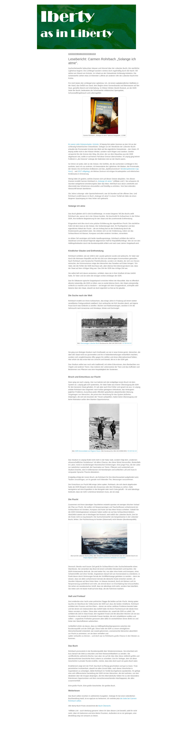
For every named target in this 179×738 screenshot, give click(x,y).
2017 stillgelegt (84, 171)
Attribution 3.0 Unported (118, 558)
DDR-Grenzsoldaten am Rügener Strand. (88, 451)
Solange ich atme (105, 181)
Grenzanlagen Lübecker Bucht (89, 343)
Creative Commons (104, 558)
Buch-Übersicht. (104, 706)
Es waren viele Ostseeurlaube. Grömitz (83, 144)
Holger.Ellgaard (88, 558)
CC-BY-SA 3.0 (126, 343)
